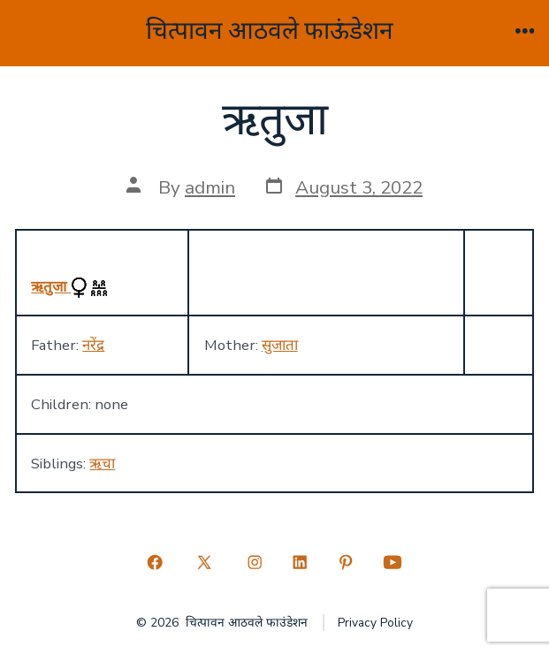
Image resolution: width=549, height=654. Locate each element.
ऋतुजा (51, 287)
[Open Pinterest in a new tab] (345, 563)
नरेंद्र (93, 345)
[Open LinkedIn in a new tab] (300, 563)
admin (210, 187)
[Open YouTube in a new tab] (393, 563)
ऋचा (102, 463)
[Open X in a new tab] (204, 563)
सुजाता (280, 345)
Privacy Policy (375, 622)
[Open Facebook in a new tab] (154, 563)
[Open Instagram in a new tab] (254, 563)
